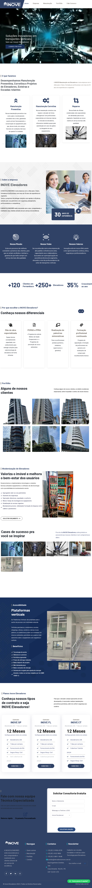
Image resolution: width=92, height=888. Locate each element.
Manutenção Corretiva (46, 106)
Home (26, 3)
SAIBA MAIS (15, 766)
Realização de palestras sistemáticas (81, 333)
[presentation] (80, 311)
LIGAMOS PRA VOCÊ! (15, 46)
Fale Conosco (71, 3)
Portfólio (59, 3)
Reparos (76, 106)
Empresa (36, 3)
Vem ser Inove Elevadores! (17, 42)
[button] (11, 518)
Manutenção (47, 3)
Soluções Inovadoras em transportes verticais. (21, 37)
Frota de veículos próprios (10, 333)
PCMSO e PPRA (57, 330)
